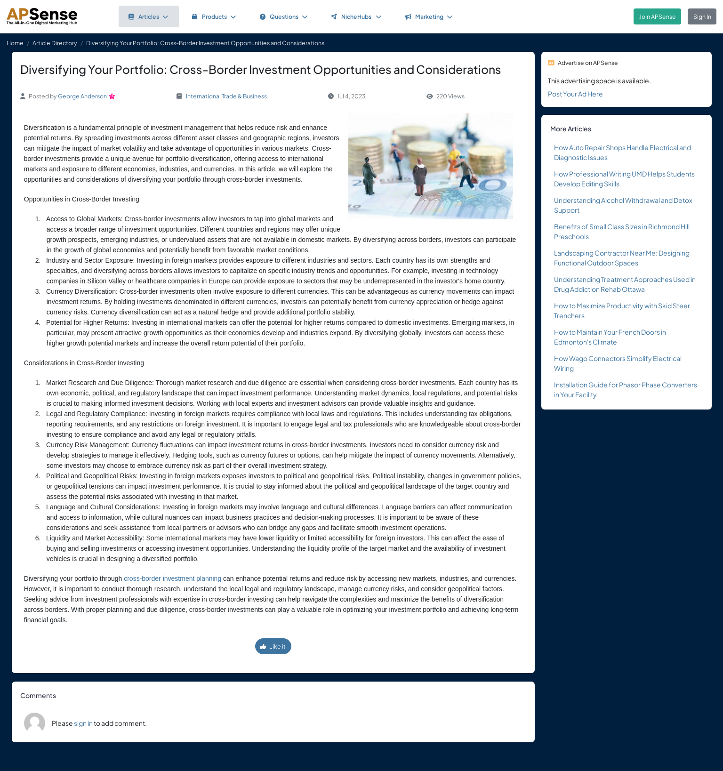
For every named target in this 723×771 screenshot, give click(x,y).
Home (15, 43)
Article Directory (54, 43)
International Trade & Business (226, 96)
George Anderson (82, 96)
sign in (83, 723)
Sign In (702, 16)
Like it (273, 646)
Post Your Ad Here (575, 93)
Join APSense (657, 16)
